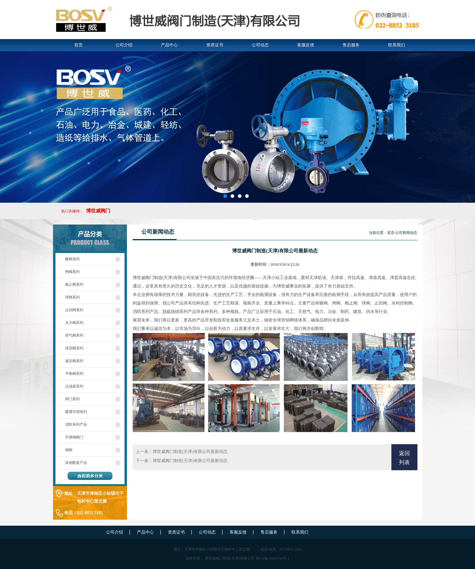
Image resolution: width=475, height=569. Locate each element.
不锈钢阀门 (74, 437)
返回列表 (404, 457)
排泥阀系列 (74, 348)
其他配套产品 (76, 463)
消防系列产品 (76, 424)
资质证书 (214, 45)
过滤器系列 (74, 386)
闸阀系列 (72, 272)
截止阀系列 (74, 284)
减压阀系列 (74, 361)
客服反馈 (305, 45)
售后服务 (351, 45)
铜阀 (68, 450)
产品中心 (169, 45)
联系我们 (396, 45)
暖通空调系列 (76, 412)
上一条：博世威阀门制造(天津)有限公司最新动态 (182, 451)
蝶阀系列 (72, 259)
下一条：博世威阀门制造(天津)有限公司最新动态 (182, 460)
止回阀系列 (74, 310)
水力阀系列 (74, 323)
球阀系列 (72, 297)
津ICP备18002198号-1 (272, 558)
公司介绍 (123, 45)
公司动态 (260, 45)
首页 (78, 45)
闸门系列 (72, 399)
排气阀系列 (74, 335)
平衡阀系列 (74, 373)
